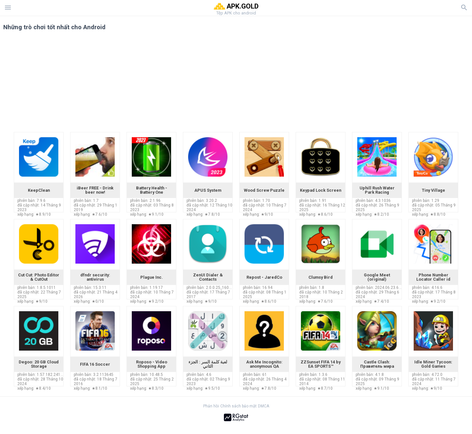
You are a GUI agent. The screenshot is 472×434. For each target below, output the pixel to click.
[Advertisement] (276, 83)
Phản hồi (211, 406)
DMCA (263, 406)
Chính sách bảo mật (238, 406)
